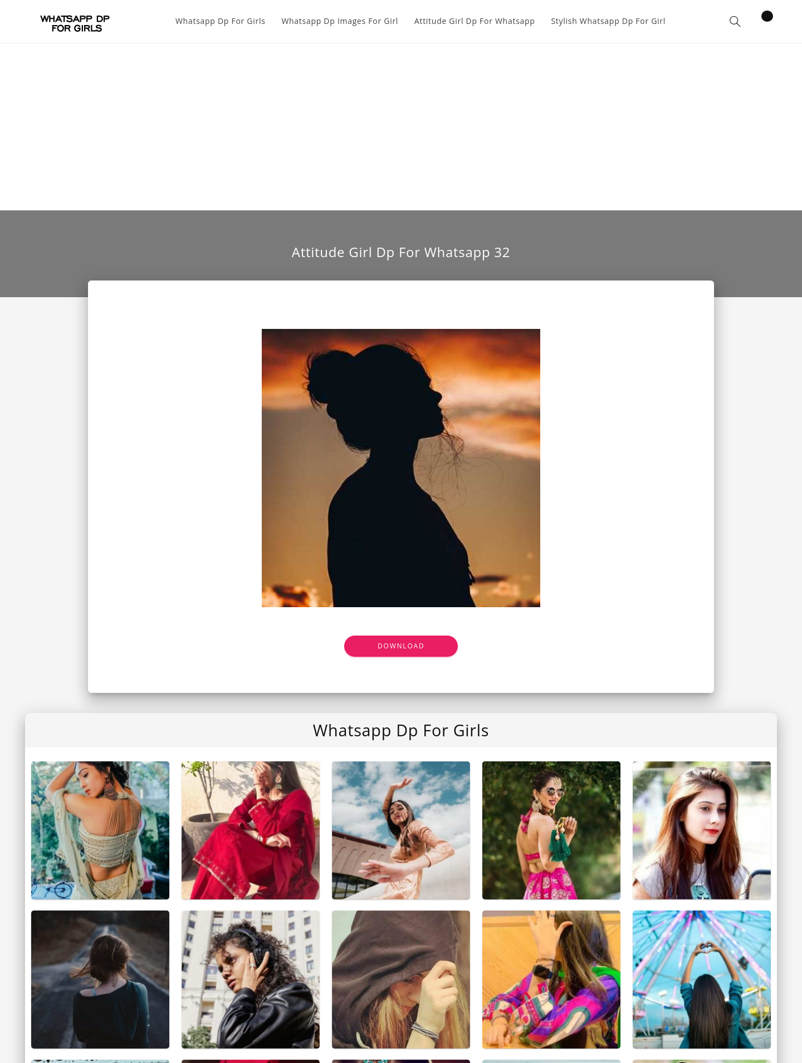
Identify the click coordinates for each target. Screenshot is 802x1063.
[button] (735, 21)
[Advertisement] (401, 127)
